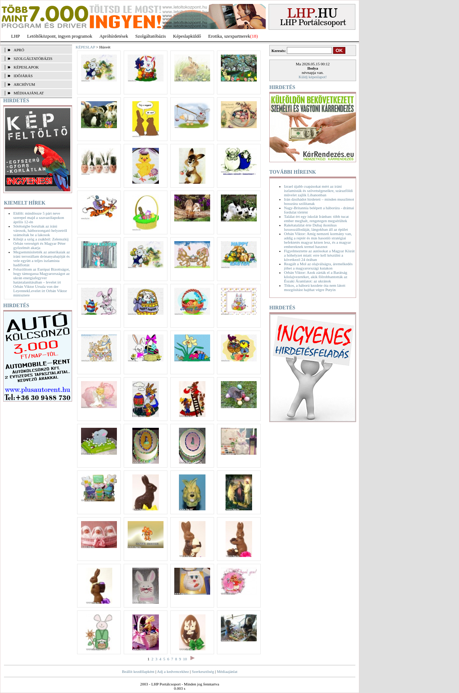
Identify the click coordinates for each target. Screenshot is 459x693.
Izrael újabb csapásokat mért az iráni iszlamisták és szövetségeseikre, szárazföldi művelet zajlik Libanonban (318, 190)
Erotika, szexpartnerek (229, 36)
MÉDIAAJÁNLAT (29, 93)
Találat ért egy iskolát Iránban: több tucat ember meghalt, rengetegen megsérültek (316, 218)
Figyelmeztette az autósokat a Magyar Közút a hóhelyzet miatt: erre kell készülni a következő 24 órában (319, 255)
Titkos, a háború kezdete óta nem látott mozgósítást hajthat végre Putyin (314, 287)
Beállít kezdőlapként (138, 671)
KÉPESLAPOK (26, 67)
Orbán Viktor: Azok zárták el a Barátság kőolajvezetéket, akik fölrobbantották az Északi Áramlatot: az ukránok (315, 276)
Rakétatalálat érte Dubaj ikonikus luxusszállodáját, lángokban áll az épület (316, 227)
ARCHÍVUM (24, 84)
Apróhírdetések (113, 36)
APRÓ (19, 50)
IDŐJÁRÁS (23, 76)
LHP (15, 36)
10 (185, 659)
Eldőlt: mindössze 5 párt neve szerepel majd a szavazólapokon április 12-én (38, 217)
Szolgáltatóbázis (150, 36)
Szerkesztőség (203, 671)
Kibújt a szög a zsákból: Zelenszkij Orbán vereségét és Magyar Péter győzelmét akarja (40, 243)
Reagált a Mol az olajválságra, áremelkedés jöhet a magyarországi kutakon (318, 266)
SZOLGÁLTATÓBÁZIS (33, 58)
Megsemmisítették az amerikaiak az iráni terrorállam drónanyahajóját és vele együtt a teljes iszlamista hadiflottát (41, 258)
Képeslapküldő (187, 36)
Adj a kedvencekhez (173, 671)
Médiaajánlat (227, 671)
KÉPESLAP (85, 47)
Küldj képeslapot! (313, 77)
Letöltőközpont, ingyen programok (60, 36)
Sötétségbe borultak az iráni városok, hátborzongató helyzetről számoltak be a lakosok (40, 230)
